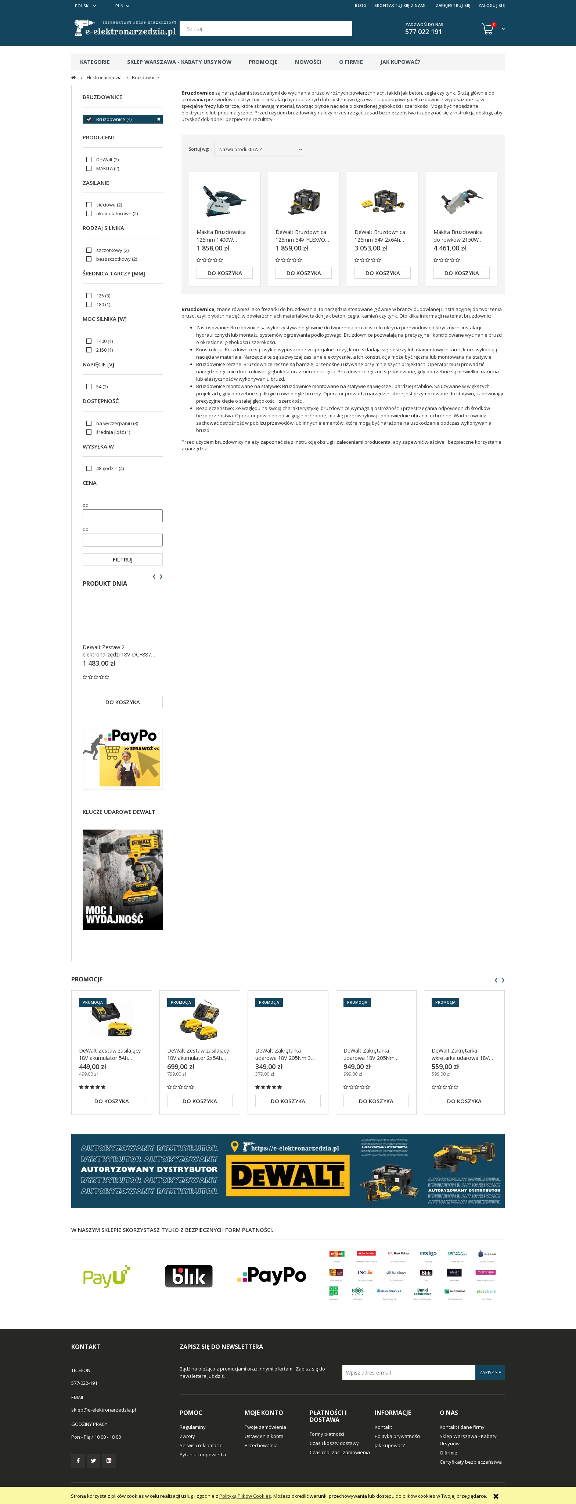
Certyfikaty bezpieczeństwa (471, 1462)
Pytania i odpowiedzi (203, 1454)
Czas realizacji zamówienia (340, 1452)
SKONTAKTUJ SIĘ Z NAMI (400, 5)
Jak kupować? (390, 1445)
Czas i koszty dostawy (334, 1443)
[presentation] (154, 576)
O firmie (448, 1452)
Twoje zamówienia (265, 1427)
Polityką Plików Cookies (245, 1496)
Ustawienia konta (264, 1436)
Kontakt (383, 1427)
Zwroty (187, 1436)
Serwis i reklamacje (201, 1445)
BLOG (360, 5)
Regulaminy (193, 1427)
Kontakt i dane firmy (462, 1427)
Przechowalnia (261, 1445)
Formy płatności (327, 1434)
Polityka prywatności (397, 1436)
